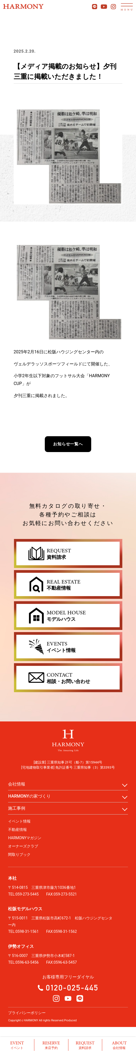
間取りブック (19, 854)
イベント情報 (19, 821)
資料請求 (85, 1045)
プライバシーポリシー (27, 1013)
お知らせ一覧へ (68, 444)
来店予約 (51, 1045)
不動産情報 (17, 829)
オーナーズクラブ (23, 846)
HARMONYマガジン (24, 838)
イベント (17, 1045)
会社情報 (119, 1045)
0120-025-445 (72, 987)
